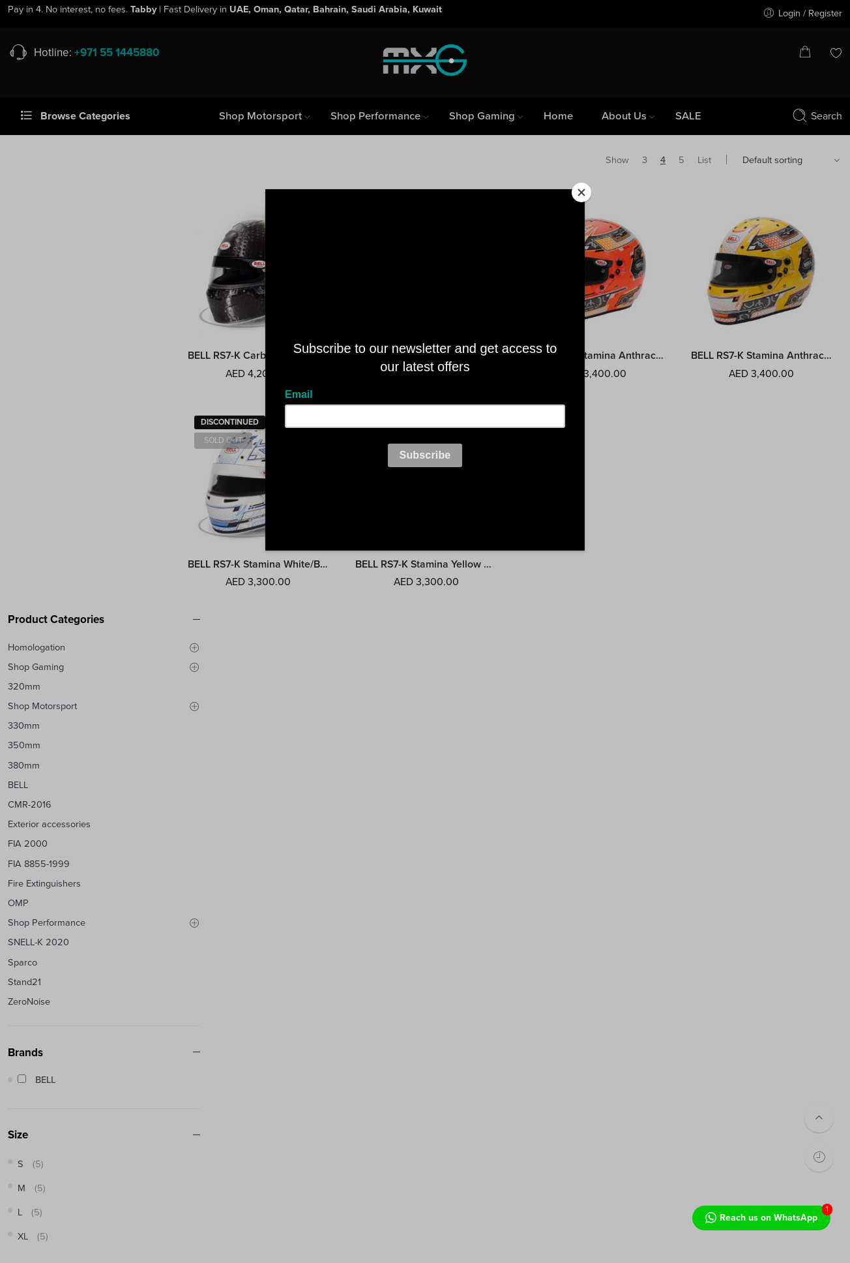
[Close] (581, 192)
